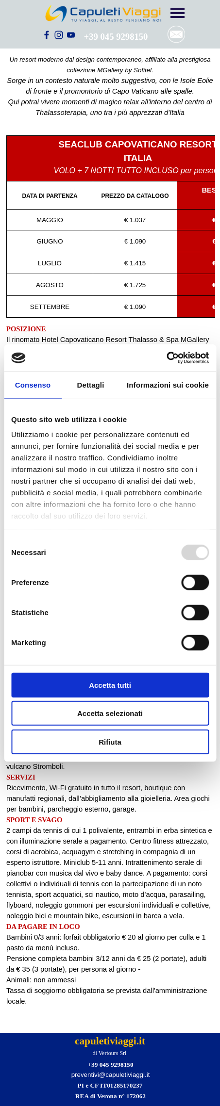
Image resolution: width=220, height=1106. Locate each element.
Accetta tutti (110, 685)
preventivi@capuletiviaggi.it (110, 1074)
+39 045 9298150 (116, 37)
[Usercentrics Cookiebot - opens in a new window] (166, 358)
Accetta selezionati (110, 713)
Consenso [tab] (33, 384)
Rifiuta (110, 741)
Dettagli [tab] (90, 384)
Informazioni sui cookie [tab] (168, 384)
